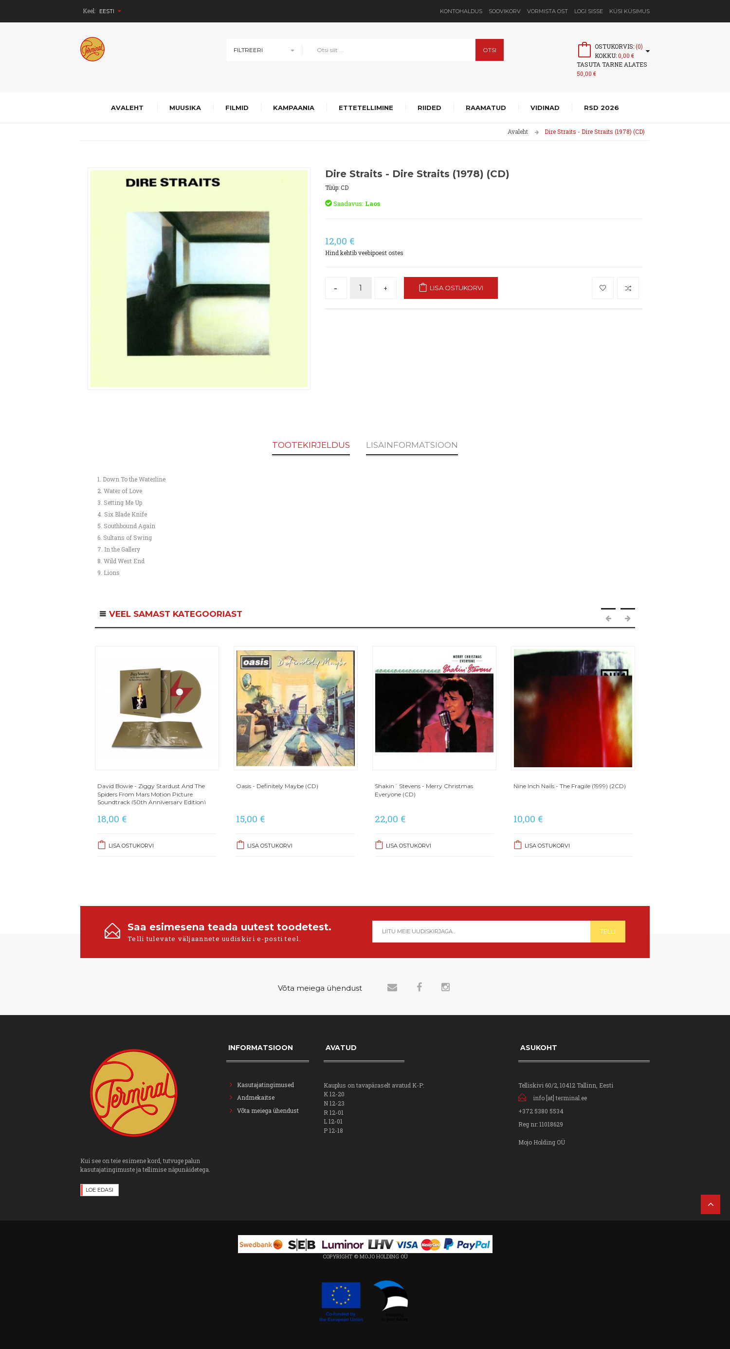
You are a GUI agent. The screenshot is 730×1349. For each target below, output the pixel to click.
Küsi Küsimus (629, 11)
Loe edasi (99, 1189)
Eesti (110, 11)
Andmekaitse (256, 1097)
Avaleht (518, 131)
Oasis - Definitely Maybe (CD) (277, 786)
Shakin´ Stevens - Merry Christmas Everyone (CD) (424, 789)
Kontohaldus (461, 11)
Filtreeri (248, 50)
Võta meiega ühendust (268, 1110)
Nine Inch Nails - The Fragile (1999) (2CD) (569, 786)
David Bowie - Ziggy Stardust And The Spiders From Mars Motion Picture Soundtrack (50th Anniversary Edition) (151, 793)
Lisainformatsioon (412, 445)
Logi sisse (588, 11)
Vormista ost (547, 11)
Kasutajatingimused (265, 1085)
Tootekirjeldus (311, 445)
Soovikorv (505, 11)
